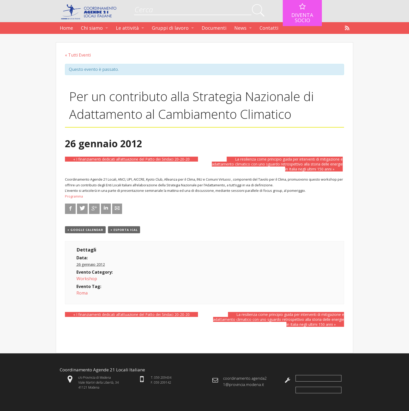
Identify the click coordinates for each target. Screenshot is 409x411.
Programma (74, 196)
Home (66, 28)
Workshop (86, 278)
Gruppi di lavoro (170, 28)
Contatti (269, 28)
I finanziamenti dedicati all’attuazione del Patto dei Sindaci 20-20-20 (131, 159)
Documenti (214, 28)
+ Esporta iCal (124, 230)
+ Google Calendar (85, 230)
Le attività (127, 28)
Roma (82, 293)
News (240, 28)
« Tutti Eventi (78, 55)
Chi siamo (92, 28)
